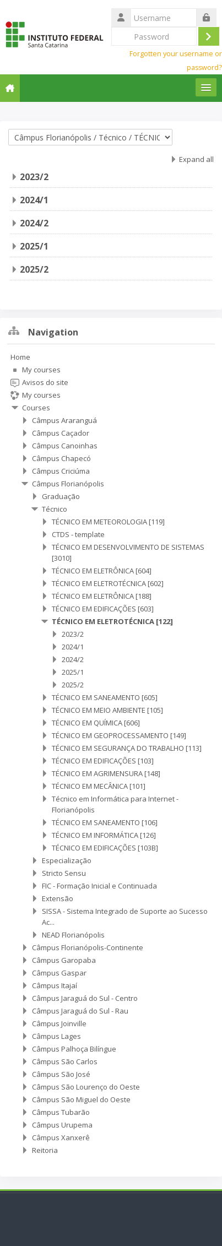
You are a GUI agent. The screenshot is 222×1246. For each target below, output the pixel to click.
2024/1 (34, 200)
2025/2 (34, 269)
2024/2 (34, 223)
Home (20, 357)
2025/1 (34, 246)
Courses (36, 408)
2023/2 (34, 177)
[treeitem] (111, 753)
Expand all (196, 159)
